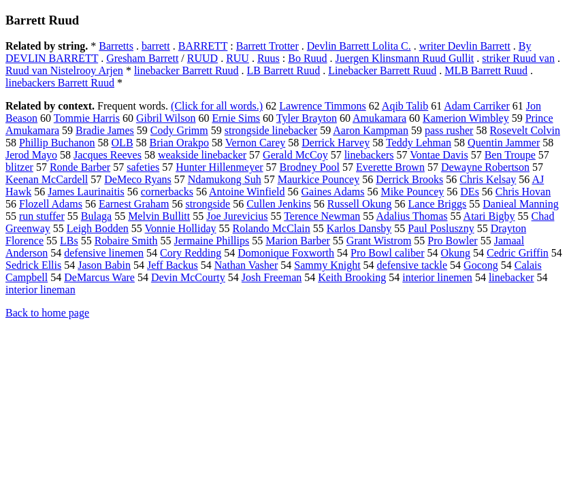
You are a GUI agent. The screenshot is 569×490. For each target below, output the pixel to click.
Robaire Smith (126, 240)
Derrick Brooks (409, 179)
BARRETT (203, 46)
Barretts (116, 46)
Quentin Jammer (504, 142)
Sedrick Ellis (33, 265)
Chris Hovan (523, 191)
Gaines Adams (333, 191)
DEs (469, 191)
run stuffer (42, 216)
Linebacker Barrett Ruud (382, 70)
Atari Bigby (489, 216)
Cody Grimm (179, 130)
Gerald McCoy (295, 155)
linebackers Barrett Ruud (59, 82)
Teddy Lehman (418, 142)
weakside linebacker (202, 155)
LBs (69, 240)
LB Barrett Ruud (284, 70)
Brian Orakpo (180, 142)
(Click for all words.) (217, 106)
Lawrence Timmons (322, 106)
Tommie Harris (87, 118)
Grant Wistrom (379, 240)
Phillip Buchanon (57, 142)
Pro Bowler (452, 240)
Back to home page (47, 312)
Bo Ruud (307, 58)
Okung (455, 253)
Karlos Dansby (359, 228)
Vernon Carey (255, 142)
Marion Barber (297, 240)
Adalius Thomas (411, 216)
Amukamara (379, 118)
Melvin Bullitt (159, 216)
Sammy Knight (327, 265)
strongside (207, 204)
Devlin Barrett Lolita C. (359, 46)
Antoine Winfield (246, 191)
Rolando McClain (271, 228)
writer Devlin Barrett (464, 46)
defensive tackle (412, 265)
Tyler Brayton (306, 118)
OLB (122, 142)
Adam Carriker (476, 106)
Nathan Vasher (246, 265)
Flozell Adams (50, 204)
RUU (237, 58)
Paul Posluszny (441, 228)
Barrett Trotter (267, 46)
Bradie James (105, 130)
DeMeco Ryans (137, 179)
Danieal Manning (521, 204)
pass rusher (449, 130)
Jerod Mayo (31, 155)
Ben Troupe (510, 155)
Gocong (481, 265)
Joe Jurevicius (236, 216)
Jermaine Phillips (212, 240)
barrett (156, 46)
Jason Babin (104, 265)
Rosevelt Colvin (524, 130)
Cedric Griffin (518, 253)
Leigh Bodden (98, 228)
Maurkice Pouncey (318, 179)
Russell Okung (359, 204)
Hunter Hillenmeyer (219, 167)
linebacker (511, 277)
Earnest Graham (134, 204)
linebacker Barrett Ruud (186, 70)
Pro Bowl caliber (387, 253)
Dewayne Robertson (485, 167)
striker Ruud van (518, 58)
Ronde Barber (80, 167)
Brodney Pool (310, 167)
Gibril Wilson (166, 118)
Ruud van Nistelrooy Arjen (64, 70)
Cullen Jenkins (278, 204)
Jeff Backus (172, 265)
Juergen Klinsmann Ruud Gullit (405, 58)
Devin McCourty (188, 277)
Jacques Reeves (108, 155)
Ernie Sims (236, 118)
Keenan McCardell (46, 179)
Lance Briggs (437, 204)
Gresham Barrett (142, 58)
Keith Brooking (352, 277)
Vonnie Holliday (180, 228)
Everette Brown (390, 167)
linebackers (369, 155)
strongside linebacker (271, 130)
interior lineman (40, 289)
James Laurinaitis (86, 191)
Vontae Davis (439, 155)
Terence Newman (322, 216)
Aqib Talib (405, 106)
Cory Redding (190, 253)
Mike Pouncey (412, 191)
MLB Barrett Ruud (485, 70)
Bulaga (96, 216)
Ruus (268, 58)
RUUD (202, 58)
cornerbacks (167, 191)
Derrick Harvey (336, 142)
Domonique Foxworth (286, 253)
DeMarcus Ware (99, 277)
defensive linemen (104, 253)
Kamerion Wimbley (466, 118)
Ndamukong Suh (224, 179)
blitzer (19, 167)
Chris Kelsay (487, 179)
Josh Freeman (272, 277)
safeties (143, 167)
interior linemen (437, 277)
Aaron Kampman (370, 130)
